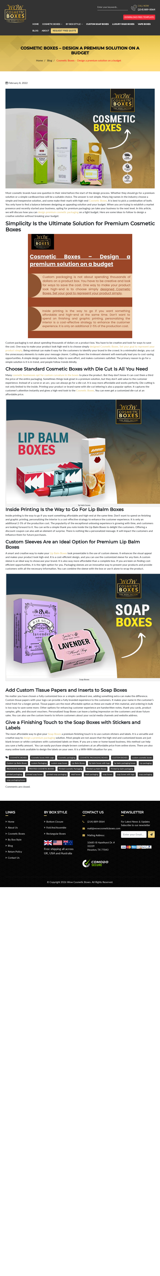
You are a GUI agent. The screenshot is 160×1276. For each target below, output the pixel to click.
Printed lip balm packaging (122, 769)
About (45, 31)
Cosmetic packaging (66, 757)
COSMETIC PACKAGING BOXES (94, 757)
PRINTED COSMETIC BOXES (41, 769)
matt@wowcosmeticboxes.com (103, 828)
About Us (13, 827)
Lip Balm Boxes (58, 553)
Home (35, 24)
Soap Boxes (54, 733)
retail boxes (76, 774)
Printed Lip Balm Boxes (96, 769)
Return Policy (15, 851)
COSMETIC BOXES (18, 757)
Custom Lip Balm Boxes (17, 763)
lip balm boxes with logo (99, 763)
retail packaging (91, 774)
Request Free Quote (64, 31)
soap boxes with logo (125, 774)
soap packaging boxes (16, 780)
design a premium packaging (39, 737)
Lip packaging (145, 763)
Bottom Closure (54, 821)
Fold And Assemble (56, 827)
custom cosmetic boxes (142, 757)
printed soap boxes (34, 774)
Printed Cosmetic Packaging (70, 769)
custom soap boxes (59, 763)
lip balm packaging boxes (124, 763)
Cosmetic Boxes (51, 24)
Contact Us (14, 857)
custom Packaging (39, 763)
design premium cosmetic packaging (58, 212)
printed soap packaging (56, 774)
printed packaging (14, 774)
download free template (139, 17)
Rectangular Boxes (56, 833)
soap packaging (145, 774)
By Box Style (73, 24)
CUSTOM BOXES (120, 757)
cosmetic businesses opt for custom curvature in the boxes (46, 374)
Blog (35, 31)
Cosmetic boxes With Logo (42, 757)
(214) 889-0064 (146, 9)
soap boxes (107, 774)
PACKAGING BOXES (16, 769)
